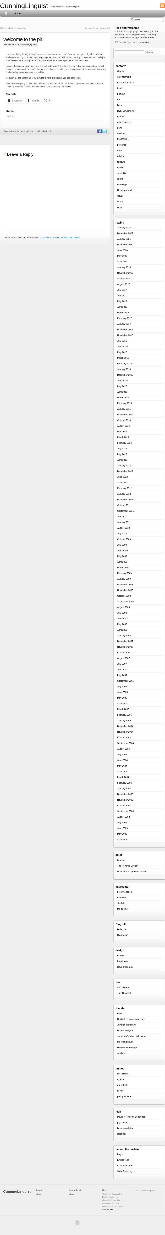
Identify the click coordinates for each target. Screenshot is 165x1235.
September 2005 (125, 681)
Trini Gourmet (124, 993)
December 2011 (125, 499)
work (119, 207)
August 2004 (123, 749)
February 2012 (124, 488)
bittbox (120, 955)
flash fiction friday (125, 82)
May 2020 (122, 256)
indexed (121, 1079)
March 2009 (123, 567)
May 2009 (122, 556)
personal (25, 45)
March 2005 (123, 709)
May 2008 (122, 624)
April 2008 (122, 630)
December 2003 (125, 794)
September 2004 (125, 743)
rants (119, 150)
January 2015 (124, 409)
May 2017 (122, 301)
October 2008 (124, 596)
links (119, 105)
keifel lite (121, 929)
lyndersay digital (125, 1030)
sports (120, 179)
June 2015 (122, 380)
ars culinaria (123, 987)
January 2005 (124, 720)
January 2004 (124, 788)
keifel (146, 42)
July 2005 (122, 686)
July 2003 (122, 822)
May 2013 (122, 454)
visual (120, 196)
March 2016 (123, 358)
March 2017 (123, 312)
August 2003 (123, 817)
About (18, 13)
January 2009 (124, 579)
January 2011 (124, 522)
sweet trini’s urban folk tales (131, 1036)
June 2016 (122, 346)
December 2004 (125, 726)
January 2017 (124, 324)
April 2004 (122, 771)
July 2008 (122, 613)
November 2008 (125, 590)
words (120, 201)
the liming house (125, 1041)
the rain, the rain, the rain (96, 28)
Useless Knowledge (127, 1047)
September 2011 (125, 511)
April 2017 (122, 307)
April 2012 (122, 482)
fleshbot (121, 860)
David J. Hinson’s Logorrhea (131, 1019)
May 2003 (122, 834)
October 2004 (124, 737)
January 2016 (124, 369)
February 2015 (124, 403)
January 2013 (124, 465)
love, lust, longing (125, 111)
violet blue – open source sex (131, 871)
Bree (119, 1013)
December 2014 (125, 414)
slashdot (121, 903)
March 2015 (123, 397)
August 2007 (123, 658)
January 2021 (124, 239)
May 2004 (122, 766)
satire (120, 167)
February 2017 (124, 318)
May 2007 (122, 675)
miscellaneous (124, 122)
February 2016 (124, 363)
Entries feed (123, 1160)
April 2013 (122, 460)
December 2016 (125, 329)
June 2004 (122, 760)
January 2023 (124, 227)
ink (118, 99)
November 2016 (125, 335)
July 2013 (122, 448)
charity (120, 71)
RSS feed (149, 37)
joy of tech (122, 1085)
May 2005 (122, 698)
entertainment (124, 77)
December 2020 (125, 244)
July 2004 (122, 754)
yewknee (121, 1053)
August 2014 (123, 426)
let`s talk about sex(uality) (14, 28)
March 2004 (123, 777)
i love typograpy (125, 967)
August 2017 (123, 284)
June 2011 (122, 516)
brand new (122, 961)
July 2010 (122, 533)
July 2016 (122, 341)
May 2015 (122, 386)
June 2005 (122, 692)
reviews (121, 162)
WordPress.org (124, 1171)
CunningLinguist (24, 5)
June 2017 (122, 295)
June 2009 (122, 550)
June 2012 (122, 477)
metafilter (121, 897)
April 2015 (122, 392)
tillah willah (122, 935)
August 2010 (123, 528)
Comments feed (125, 1165)
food (119, 88)
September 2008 (125, 601)
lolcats (120, 1090)
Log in (120, 1154)
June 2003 (122, 828)
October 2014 (124, 420)
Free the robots (124, 892)
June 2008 (122, 618)
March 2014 (123, 437)
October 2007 (124, 652)
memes (121, 116)
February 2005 (124, 715)
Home (6, 13)
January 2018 (124, 267)
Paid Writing (123, 139)
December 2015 (125, 375)
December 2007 (125, 641)
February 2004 (124, 783)
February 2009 (124, 573)
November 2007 (125, 647)
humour (121, 94)
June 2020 (122, 250)
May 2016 (122, 352)
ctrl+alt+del (122, 1073)
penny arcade (124, 1096)
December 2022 (125, 233)
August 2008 (123, 607)
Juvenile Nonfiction (126, 1024)
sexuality (121, 173)
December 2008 (125, 584)
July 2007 (122, 664)
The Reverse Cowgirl (127, 865)
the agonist (122, 909)
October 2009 (124, 539)
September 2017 (125, 278)
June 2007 (122, 669)
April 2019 (122, 261)
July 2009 (122, 545)
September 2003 (125, 811)
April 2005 (122, 703)
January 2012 (124, 494)
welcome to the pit (22, 39)
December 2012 (125, 471)
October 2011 (124, 505)
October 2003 (124, 805)
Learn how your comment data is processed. (60, 237)
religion (120, 156)
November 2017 (125, 273)
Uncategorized (124, 190)
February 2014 (124, 443)
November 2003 (125, 800)
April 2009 (122, 562)
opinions (121, 133)
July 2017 (122, 290)
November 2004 (125, 732)
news (119, 128)
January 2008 (124, 635)
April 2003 (122, 839)
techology (122, 184)
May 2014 (122, 431)
